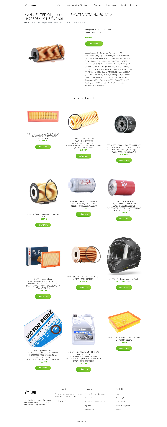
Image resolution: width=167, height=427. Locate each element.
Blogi (123, 6)
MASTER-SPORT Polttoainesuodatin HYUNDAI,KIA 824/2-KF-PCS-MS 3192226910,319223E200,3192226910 (83, 205)
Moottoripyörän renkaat (94, 400)
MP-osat (58, 6)
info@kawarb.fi (60, 403)
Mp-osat (98, 31)
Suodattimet (106, 31)
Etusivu (27, 24)
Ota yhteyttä (120, 400)
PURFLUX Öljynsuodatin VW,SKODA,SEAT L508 (43, 217)
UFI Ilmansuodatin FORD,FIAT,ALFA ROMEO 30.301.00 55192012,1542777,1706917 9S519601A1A (43, 138)
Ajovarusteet (111, 6)
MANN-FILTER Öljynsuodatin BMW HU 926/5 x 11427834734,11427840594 (83, 280)
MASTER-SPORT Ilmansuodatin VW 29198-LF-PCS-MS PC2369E (124, 340)
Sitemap (118, 412)
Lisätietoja (94, 46)
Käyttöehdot (120, 404)
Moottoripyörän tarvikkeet (78, 6)
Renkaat (97, 6)
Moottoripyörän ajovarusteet (96, 396)
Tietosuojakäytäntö (122, 408)
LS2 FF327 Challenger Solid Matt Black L (124, 281)
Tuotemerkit (135, 6)
